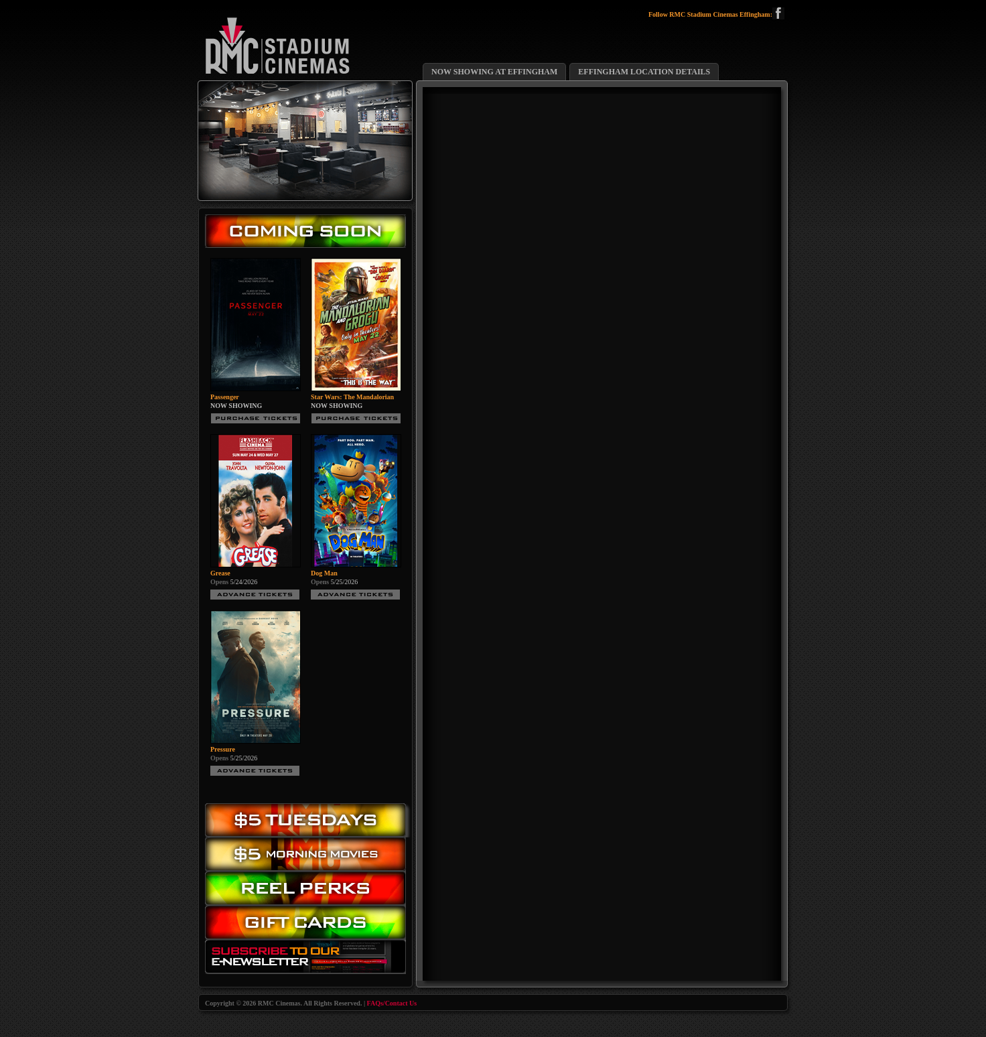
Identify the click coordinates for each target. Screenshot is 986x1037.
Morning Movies (309, 854)
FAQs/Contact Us (392, 1003)
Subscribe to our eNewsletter (309, 959)
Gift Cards (309, 925)
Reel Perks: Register (309, 889)
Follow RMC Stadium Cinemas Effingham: (716, 14)
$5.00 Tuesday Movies (309, 820)
